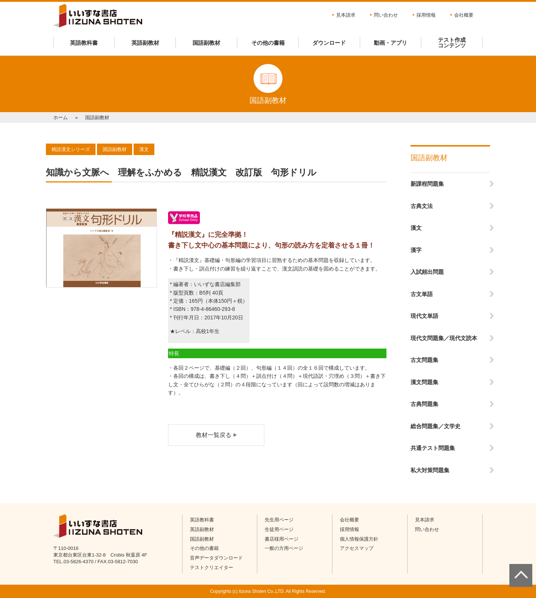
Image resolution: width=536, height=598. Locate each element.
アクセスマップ (356, 548)
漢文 (416, 228)
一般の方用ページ (284, 548)
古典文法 (422, 206)
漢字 (416, 250)
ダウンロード (329, 43)
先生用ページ (279, 520)
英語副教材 (145, 43)
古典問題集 (424, 404)
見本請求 (345, 15)
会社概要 (463, 15)
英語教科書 (84, 43)
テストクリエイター (211, 567)
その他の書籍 (268, 43)
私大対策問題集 (430, 470)
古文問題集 (424, 360)
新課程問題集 (427, 184)
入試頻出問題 (427, 272)
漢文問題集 (424, 382)
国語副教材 (206, 43)
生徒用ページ (279, 529)
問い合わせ (386, 15)
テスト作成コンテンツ (452, 42)
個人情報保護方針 (359, 539)
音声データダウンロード (216, 558)
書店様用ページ (281, 539)
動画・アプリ (390, 43)
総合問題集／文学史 (435, 426)
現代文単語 (424, 316)
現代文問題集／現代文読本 (444, 338)
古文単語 (422, 294)
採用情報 (426, 15)
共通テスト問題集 (433, 448)
